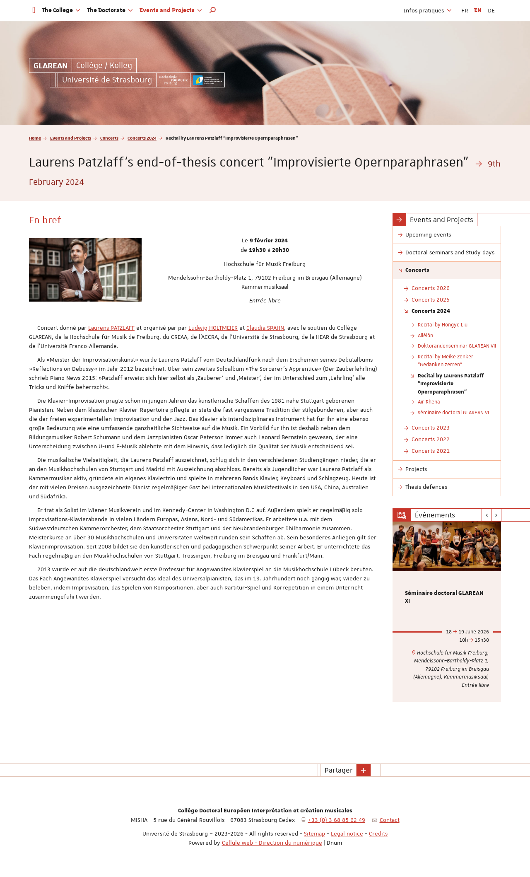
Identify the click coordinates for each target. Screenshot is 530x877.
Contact (390, 820)
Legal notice (347, 833)
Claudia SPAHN (265, 327)
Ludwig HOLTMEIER (213, 327)
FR (464, 10)
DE (491, 10)
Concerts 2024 (142, 137)
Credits (378, 833)
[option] (447, 612)
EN (478, 10)
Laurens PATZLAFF (111, 327)
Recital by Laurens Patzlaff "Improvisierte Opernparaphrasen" (451, 383)
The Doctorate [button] (110, 10)
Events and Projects (70, 137)
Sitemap (314, 833)
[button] (212, 10)
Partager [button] (339, 770)
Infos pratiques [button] (428, 10)
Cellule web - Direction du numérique (272, 842)
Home (35, 137)
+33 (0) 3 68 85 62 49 (336, 820)
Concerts (109, 137)
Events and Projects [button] (171, 10)
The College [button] (61, 10)
